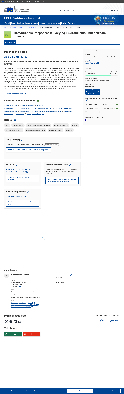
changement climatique (35, 114)
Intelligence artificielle (92, 108)
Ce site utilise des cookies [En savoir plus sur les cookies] (20, 391)
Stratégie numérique (92, 104)
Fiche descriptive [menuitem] (10, 42)
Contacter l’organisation (18, 303)
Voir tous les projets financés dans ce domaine (20, 178)
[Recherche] (114, 11)
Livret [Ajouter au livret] (103, 320)
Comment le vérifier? (39, 1)
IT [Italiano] (21, 56)
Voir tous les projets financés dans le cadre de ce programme (28, 150)
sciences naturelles (10, 105)
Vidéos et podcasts (45, 23)
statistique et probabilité (63, 108)
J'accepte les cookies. (80, 391)
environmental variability (14, 130)
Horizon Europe (31, 27)
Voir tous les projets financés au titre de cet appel (22, 203)
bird (7, 125)
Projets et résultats (31, 23)
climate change (18, 125)
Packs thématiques (17, 23)
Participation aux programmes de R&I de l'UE (25, 305)
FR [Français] (18, 56)
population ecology (55, 130)
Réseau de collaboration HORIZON (22, 307)
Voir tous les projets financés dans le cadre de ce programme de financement (62, 180)
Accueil (7, 23)
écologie (40, 105)
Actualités (56, 23)
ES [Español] (13, 56)
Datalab (63, 23)
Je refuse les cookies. (107, 391)
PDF (32, 334)
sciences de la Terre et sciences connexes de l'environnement (40, 111)
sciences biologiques (27, 105)
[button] (74, 11)
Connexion (64, 10)
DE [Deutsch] (5, 56)
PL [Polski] (26, 56)
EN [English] (9, 56)
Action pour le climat (110, 108)
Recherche (71, 23)
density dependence (61, 125)
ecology (74, 125)
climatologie (20, 114)
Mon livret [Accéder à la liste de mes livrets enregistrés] (114, 321)
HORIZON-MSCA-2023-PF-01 (17, 196)
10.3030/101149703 (91, 63)
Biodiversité (92, 112)
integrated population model (35, 130)
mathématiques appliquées (42, 108)
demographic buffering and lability (39, 125)
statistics (69, 130)
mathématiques (25, 108)
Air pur (110, 104)
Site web (31, 303)
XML (14, 334)
